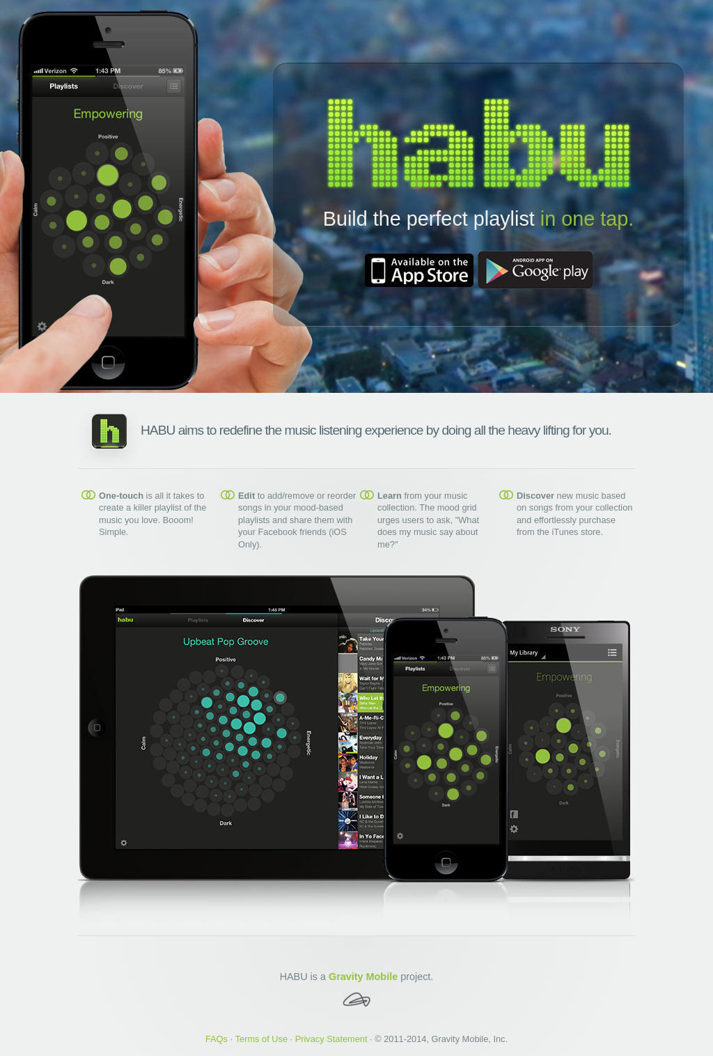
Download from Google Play (535, 270)
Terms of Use (261, 1039)
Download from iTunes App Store (419, 270)
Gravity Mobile (363, 976)
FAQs (216, 1039)
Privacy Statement (331, 1039)
